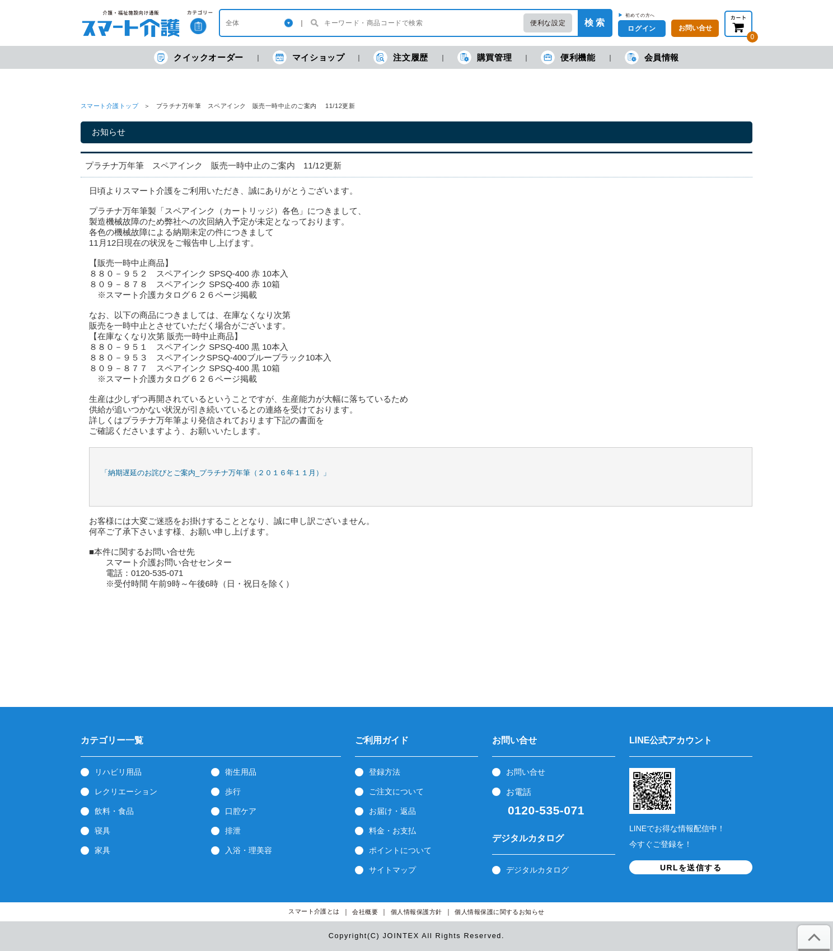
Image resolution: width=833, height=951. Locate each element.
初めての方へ (640, 15)
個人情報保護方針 (416, 912)
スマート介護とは (314, 911)
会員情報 (652, 57)
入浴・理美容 (248, 850)
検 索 (594, 22)
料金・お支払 (392, 831)
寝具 (102, 831)
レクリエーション (126, 791)
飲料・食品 (114, 811)
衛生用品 (240, 772)
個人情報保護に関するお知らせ (500, 912)
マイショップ (309, 57)
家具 (102, 850)
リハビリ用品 (118, 772)
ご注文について (396, 791)
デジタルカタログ (537, 870)
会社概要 (365, 912)
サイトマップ (392, 870)
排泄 (233, 831)
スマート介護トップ (109, 105)
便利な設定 (547, 23)
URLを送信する (691, 867)
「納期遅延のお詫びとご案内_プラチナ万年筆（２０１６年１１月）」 (215, 473)
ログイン (642, 28)
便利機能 (568, 57)
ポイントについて (400, 850)
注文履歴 (400, 57)
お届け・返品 (392, 811)
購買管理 (484, 57)
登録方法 (384, 772)
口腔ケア (240, 811)
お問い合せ (525, 772)
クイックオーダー (199, 57)
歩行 (233, 791)
